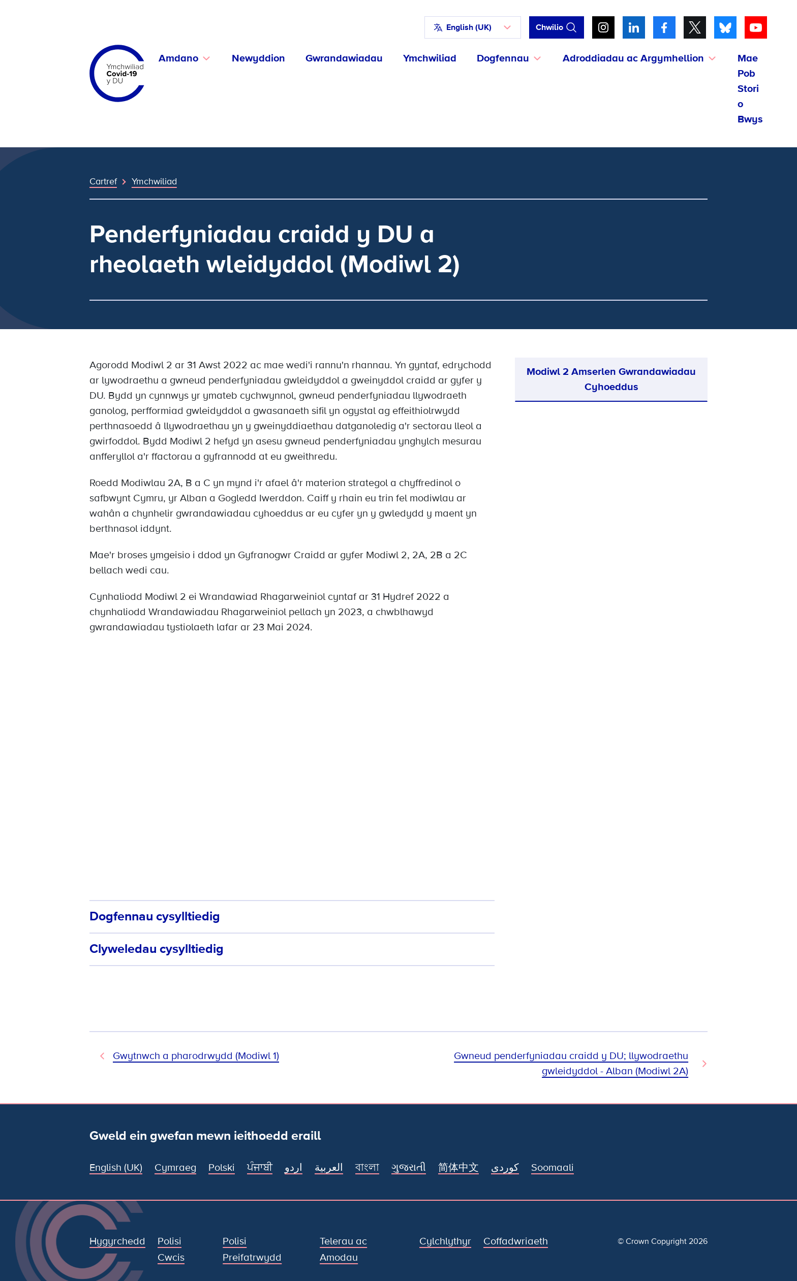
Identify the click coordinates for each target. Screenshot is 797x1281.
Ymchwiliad (429, 58)
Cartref (103, 181)
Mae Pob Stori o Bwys (750, 88)
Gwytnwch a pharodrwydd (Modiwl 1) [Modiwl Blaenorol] (196, 1056)
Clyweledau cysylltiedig (156, 948)
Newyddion (258, 58)
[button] (472, 27)
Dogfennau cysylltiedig (154, 916)
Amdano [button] (178, 58)
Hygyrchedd (117, 1241)
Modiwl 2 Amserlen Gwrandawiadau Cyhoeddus (611, 379)
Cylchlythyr (445, 1241)
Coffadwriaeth (515, 1241)
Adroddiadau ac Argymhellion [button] (633, 58)
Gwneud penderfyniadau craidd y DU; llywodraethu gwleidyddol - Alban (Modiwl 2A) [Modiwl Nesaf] (571, 1063)
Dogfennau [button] (503, 58)
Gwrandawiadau (344, 58)
